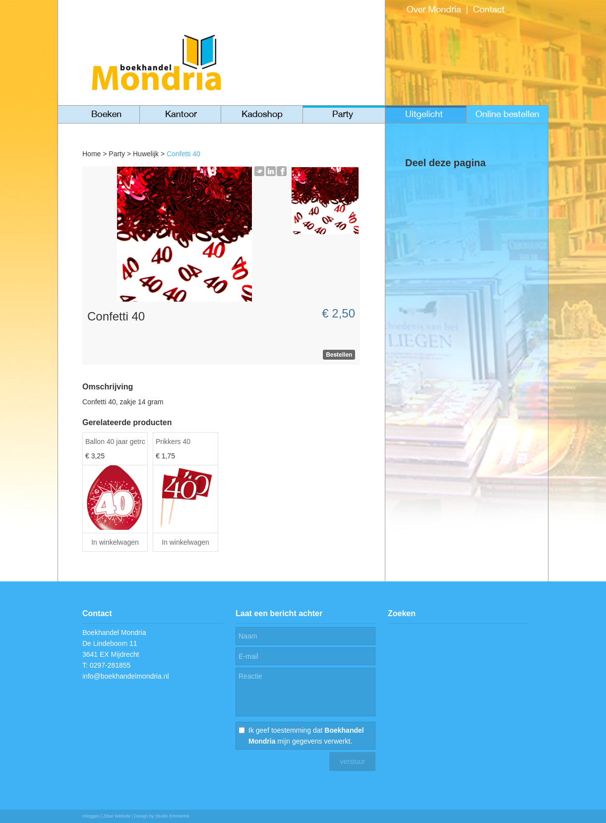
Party (117, 154)
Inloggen (91, 816)
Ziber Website (116, 816)
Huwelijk (146, 154)
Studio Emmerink (172, 816)
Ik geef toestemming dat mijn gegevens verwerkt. (306, 735)
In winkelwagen (115, 542)
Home (91, 154)
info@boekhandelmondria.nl (125, 676)
